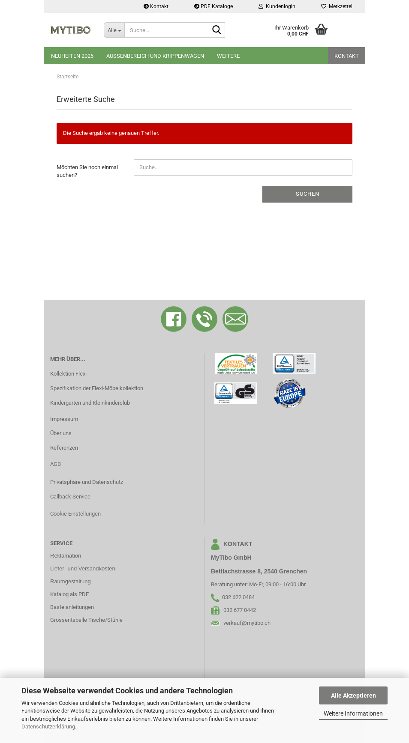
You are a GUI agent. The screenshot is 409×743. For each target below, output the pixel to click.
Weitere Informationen (353, 713)
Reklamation (65, 555)
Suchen (307, 194)
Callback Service (70, 496)
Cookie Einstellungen (75, 513)
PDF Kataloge (213, 6)
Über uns (61, 433)
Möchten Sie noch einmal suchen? (87, 171)
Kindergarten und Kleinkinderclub (90, 403)
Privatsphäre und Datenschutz (86, 482)
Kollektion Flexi (68, 373)
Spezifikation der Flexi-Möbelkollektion (96, 388)
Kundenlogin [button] (277, 6)
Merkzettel (336, 6)
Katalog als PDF (69, 594)
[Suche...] (114, 30)
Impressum (64, 419)
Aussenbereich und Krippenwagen (155, 56)
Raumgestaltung (70, 581)
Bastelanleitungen (72, 607)
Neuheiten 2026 (72, 56)
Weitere (228, 56)
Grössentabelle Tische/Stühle (86, 620)
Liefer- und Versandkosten (82, 568)
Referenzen (64, 448)
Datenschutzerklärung (48, 726)
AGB (55, 464)
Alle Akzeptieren (353, 695)
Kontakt (156, 6)
